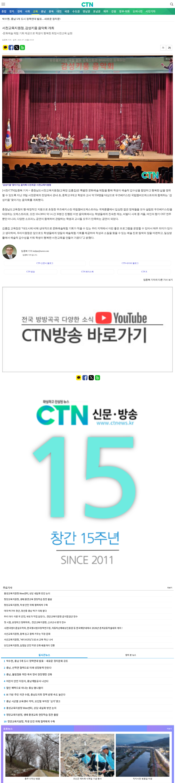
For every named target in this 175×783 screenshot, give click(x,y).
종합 (3, 11)
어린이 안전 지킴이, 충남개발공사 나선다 (26, 681)
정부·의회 (124, 11)
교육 (35, 11)
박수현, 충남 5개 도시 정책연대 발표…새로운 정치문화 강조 (36, 661)
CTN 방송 (30, 272)
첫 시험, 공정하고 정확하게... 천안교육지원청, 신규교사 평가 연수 (35, 622)
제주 (105, 11)
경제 (19, 11)
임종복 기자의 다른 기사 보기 (158, 279)
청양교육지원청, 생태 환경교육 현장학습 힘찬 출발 (28, 599)
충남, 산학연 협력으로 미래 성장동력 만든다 (27, 667)
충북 (51, 11)
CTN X (144, 272)
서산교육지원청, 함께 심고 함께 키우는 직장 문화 (27, 634)
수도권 (76, 11)
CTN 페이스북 (87, 272)
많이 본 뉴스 (130, 654)
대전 (59, 11)
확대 (168, 59)
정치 (11, 11)
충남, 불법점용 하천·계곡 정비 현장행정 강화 (28, 674)
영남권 (86, 11)
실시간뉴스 (44, 655)
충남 (43, 11)
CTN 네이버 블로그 (130, 263)
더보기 (169, 587)
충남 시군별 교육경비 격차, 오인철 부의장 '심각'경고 (32, 701)
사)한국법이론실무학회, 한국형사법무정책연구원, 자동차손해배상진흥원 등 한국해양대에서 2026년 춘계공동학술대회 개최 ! (63, 628)
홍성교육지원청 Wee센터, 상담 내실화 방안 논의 (27, 593)
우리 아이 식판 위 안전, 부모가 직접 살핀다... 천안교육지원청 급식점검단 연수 (41, 616)
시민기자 (150, 11)
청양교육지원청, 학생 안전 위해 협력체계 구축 (26, 605)
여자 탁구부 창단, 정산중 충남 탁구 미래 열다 (25, 610)
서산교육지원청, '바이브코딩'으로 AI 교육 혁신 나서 (28, 639)
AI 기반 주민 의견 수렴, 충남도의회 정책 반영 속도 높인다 (34, 694)
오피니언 (138, 11)
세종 (66, 11)
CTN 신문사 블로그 (44, 263)
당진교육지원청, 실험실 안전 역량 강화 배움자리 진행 (29, 645)
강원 (113, 11)
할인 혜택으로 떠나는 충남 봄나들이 (23, 688)
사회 (27, 11)
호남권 (96, 11)
